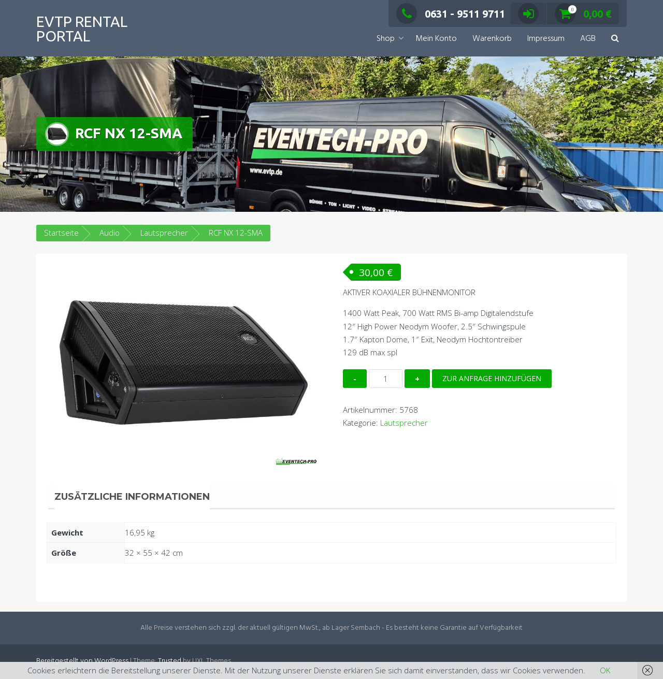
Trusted (169, 661)
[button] (615, 39)
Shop (386, 39)
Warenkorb (492, 39)
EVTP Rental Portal (81, 28)
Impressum (546, 39)
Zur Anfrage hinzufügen (491, 378)
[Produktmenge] (385, 378)
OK (605, 670)
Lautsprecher (164, 232)
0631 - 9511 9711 (450, 14)
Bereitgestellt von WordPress (82, 661)
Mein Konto (436, 39)
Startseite (61, 232)
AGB (588, 39)
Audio (109, 232)
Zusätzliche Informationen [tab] (132, 496)
